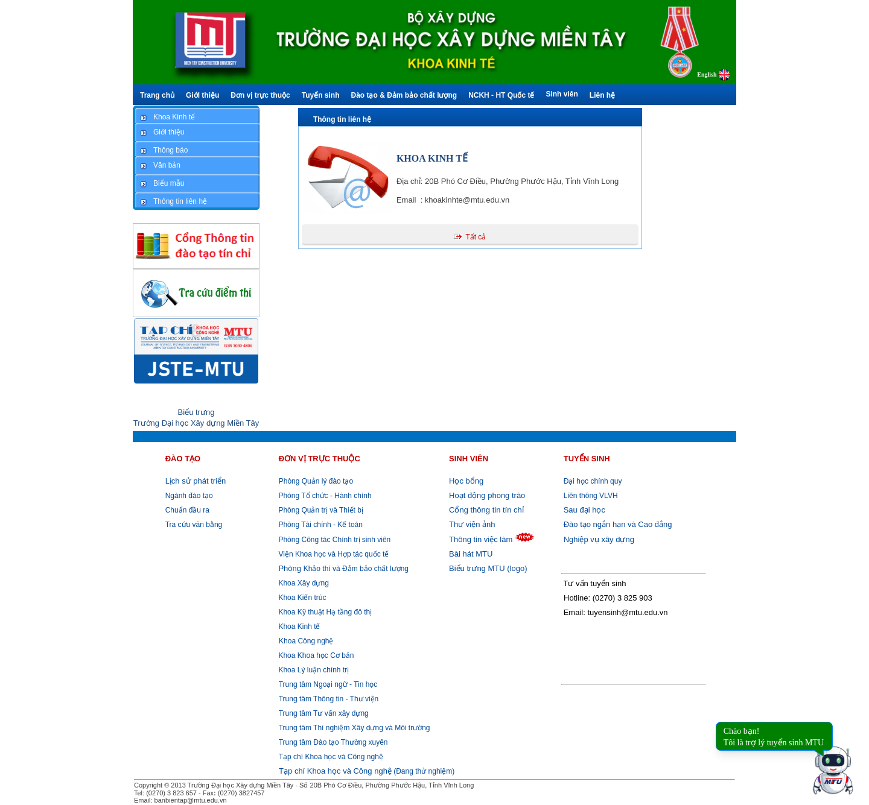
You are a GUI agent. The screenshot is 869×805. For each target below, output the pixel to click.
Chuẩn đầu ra (187, 510)
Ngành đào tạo (189, 495)
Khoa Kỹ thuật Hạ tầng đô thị (324, 612)
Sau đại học (584, 509)
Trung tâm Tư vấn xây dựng (324, 713)
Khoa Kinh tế (298, 626)
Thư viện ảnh (472, 524)
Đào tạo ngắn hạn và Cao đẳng (618, 524)
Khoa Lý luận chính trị (312, 670)
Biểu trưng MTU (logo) (488, 568)
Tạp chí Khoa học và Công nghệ (331, 757)
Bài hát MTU (470, 553)
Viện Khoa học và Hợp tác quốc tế (332, 554)
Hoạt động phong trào (487, 495)
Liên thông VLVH (591, 495)
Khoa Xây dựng (302, 583)
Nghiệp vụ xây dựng (599, 539)
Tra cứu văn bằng (194, 524)
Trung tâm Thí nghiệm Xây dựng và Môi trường (354, 728)
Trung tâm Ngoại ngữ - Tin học (328, 684)
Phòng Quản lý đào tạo (316, 481)
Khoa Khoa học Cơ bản (315, 655)
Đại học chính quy (593, 481)
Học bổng (466, 480)
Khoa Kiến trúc (301, 597)
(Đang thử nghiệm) (366, 771)
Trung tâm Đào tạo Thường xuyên (333, 742)
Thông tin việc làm (480, 539)
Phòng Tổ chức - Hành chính (324, 495)
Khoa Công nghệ (306, 641)
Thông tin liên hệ (342, 119)
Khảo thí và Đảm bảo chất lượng (342, 568)
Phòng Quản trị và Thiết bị (319, 510)
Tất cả (475, 237)
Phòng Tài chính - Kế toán (319, 524)
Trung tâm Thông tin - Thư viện (329, 699)
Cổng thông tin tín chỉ (486, 509)
